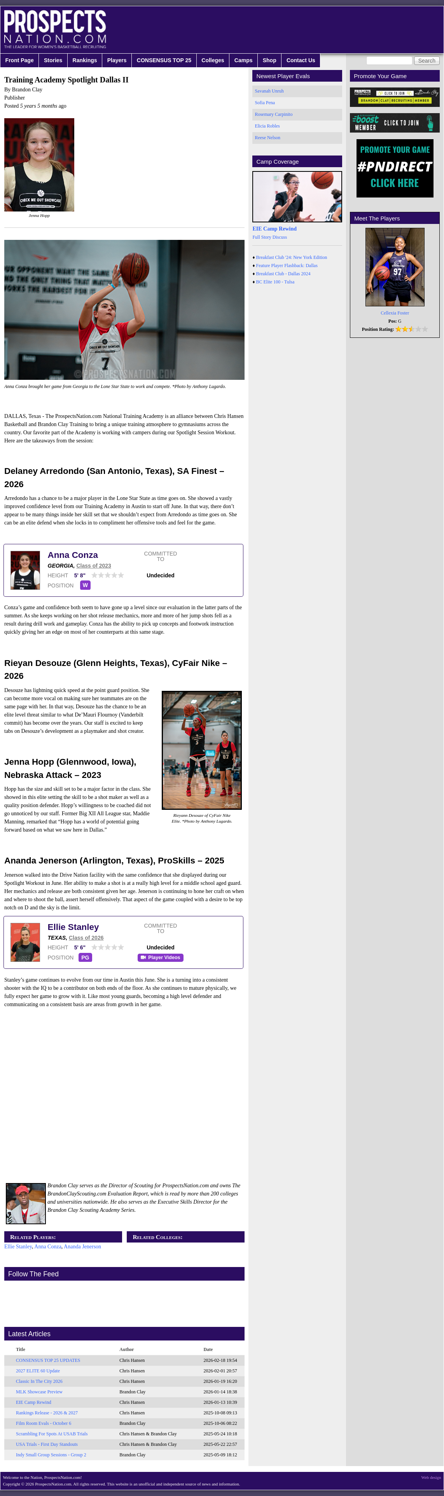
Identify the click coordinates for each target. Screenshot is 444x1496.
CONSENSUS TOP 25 (164, 60)
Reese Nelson (267, 137)
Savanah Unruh (269, 91)
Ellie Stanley (73, 927)
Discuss (280, 237)
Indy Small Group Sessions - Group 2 (51, 1455)
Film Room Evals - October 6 (43, 1423)
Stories (53, 60)
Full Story (261, 237)
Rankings (85, 60)
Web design (431, 1477)
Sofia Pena (265, 102)
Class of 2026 (86, 938)
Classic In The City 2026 (39, 1381)
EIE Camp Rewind (33, 1402)
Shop (269, 60)
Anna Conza (73, 555)
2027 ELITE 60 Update (38, 1371)
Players (117, 60)
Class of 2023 (93, 566)
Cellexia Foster (395, 313)
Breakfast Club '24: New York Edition (291, 257)
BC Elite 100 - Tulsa (275, 282)
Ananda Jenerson (82, 1247)
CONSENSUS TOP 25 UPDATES (48, 1360)
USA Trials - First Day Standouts (47, 1444)
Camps (243, 60)
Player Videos (164, 957)
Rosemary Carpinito (273, 114)
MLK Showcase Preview (39, 1392)
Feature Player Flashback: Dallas (287, 265)
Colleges (212, 60)
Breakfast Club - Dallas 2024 (283, 273)
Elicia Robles (267, 126)
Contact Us (301, 60)
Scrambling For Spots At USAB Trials (51, 1434)
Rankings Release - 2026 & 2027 (47, 1413)
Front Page (19, 60)
